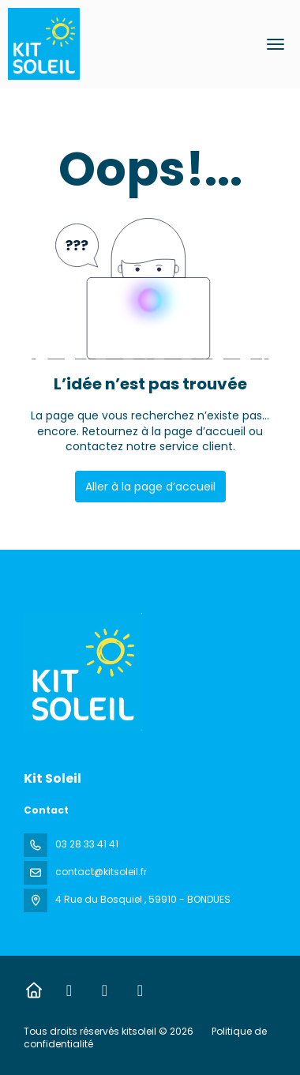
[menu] (275, 44)
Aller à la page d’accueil (150, 486)
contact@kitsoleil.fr (101, 871)
